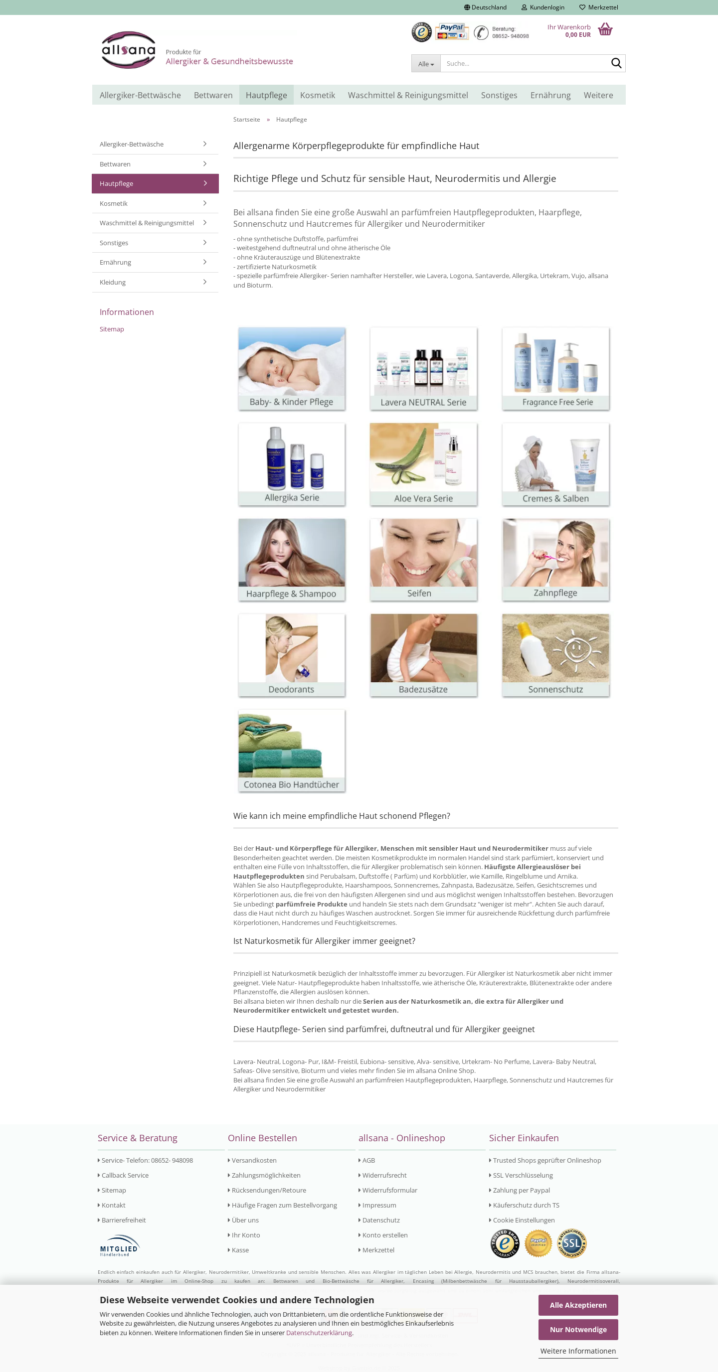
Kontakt (112, 1205)
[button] (485, 7)
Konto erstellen (383, 1234)
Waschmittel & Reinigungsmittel (408, 95)
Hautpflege (266, 95)
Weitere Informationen (578, 1351)
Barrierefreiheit (122, 1220)
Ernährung (551, 95)
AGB (367, 1160)
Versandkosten (252, 1160)
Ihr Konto (244, 1234)
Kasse (238, 1249)
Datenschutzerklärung (319, 1332)
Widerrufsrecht (383, 1175)
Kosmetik (317, 95)
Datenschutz (379, 1220)
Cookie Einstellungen (522, 1220)
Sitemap (112, 328)
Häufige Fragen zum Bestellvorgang (282, 1205)
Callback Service (123, 1175)
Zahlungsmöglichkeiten (264, 1175)
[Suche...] (425, 63)
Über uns (243, 1220)
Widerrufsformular (388, 1190)
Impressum (377, 1205)
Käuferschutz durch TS (524, 1205)
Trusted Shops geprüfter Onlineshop (545, 1160)
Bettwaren (213, 95)
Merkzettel (598, 7)
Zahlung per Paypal (519, 1190)
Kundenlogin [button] (543, 7)
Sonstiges (499, 95)
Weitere (598, 95)
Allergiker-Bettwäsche (140, 95)
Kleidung (113, 282)
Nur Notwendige (578, 1329)
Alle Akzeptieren (578, 1305)
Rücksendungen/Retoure (267, 1190)
